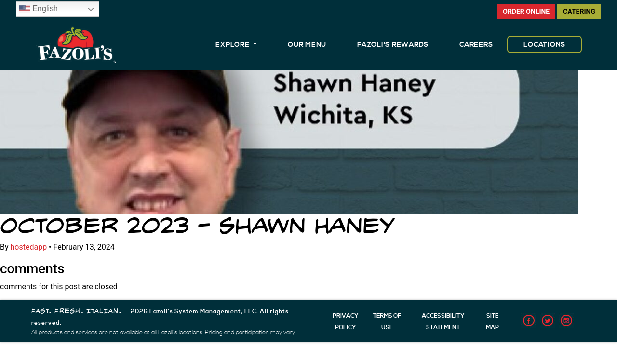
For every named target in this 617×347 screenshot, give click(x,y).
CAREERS (476, 44)
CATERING (579, 11)
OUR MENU (307, 44)
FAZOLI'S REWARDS (393, 44)
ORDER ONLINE (526, 11)
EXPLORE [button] (233, 44)
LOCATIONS (544, 44)
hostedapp (29, 247)
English (38, 9)
